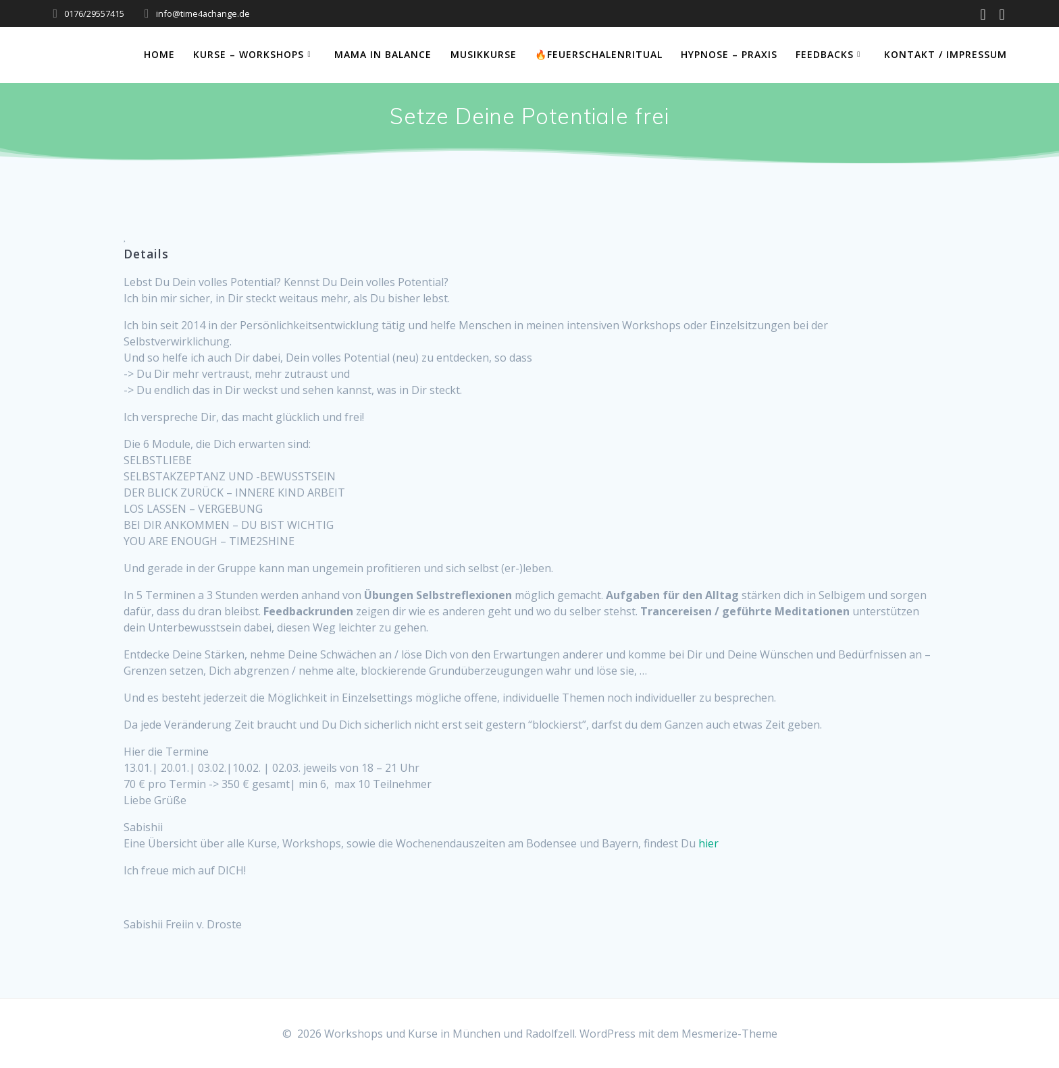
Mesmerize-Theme (729, 1033)
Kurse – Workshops (248, 54)
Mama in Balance (383, 54)
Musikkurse (483, 54)
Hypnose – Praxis (729, 54)
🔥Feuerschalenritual (599, 54)
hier (708, 843)
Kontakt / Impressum (945, 54)
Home (159, 54)
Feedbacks (825, 54)
